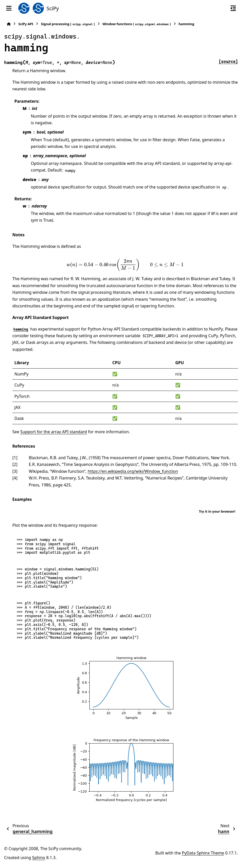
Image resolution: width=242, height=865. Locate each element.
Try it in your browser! (217, 511)
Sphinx (38, 857)
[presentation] (125, 264)
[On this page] (233, 8)
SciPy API (25, 24)
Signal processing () (68, 24)
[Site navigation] (9, 8)
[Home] (9, 24)
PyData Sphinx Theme (203, 853)
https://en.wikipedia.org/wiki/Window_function (133, 471)
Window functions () (137, 24)
